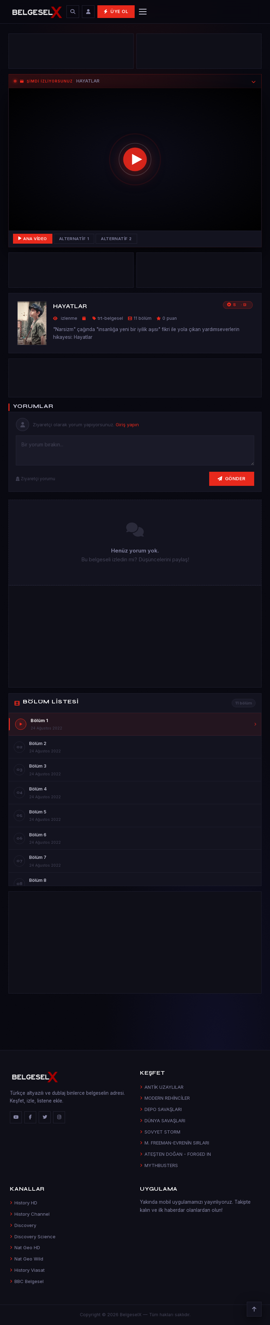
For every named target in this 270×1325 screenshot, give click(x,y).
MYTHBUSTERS (159, 1165)
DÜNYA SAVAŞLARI (162, 1120)
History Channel (30, 1214)
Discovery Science (33, 1236)
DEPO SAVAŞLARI (161, 1109)
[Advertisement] (71, 53)
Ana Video (32, 238)
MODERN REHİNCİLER (165, 1098)
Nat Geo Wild (26, 1259)
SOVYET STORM (160, 1132)
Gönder (232, 478)
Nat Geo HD (25, 1247)
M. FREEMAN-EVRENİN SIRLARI (174, 1143)
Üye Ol (116, 11)
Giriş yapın (127, 424)
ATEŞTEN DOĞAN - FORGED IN (175, 1154)
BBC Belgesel (27, 1281)
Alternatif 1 (74, 238)
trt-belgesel (110, 318)
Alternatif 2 (116, 238)
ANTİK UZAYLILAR (162, 1087)
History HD (23, 1202)
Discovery (23, 1225)
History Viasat (27, 1270)
